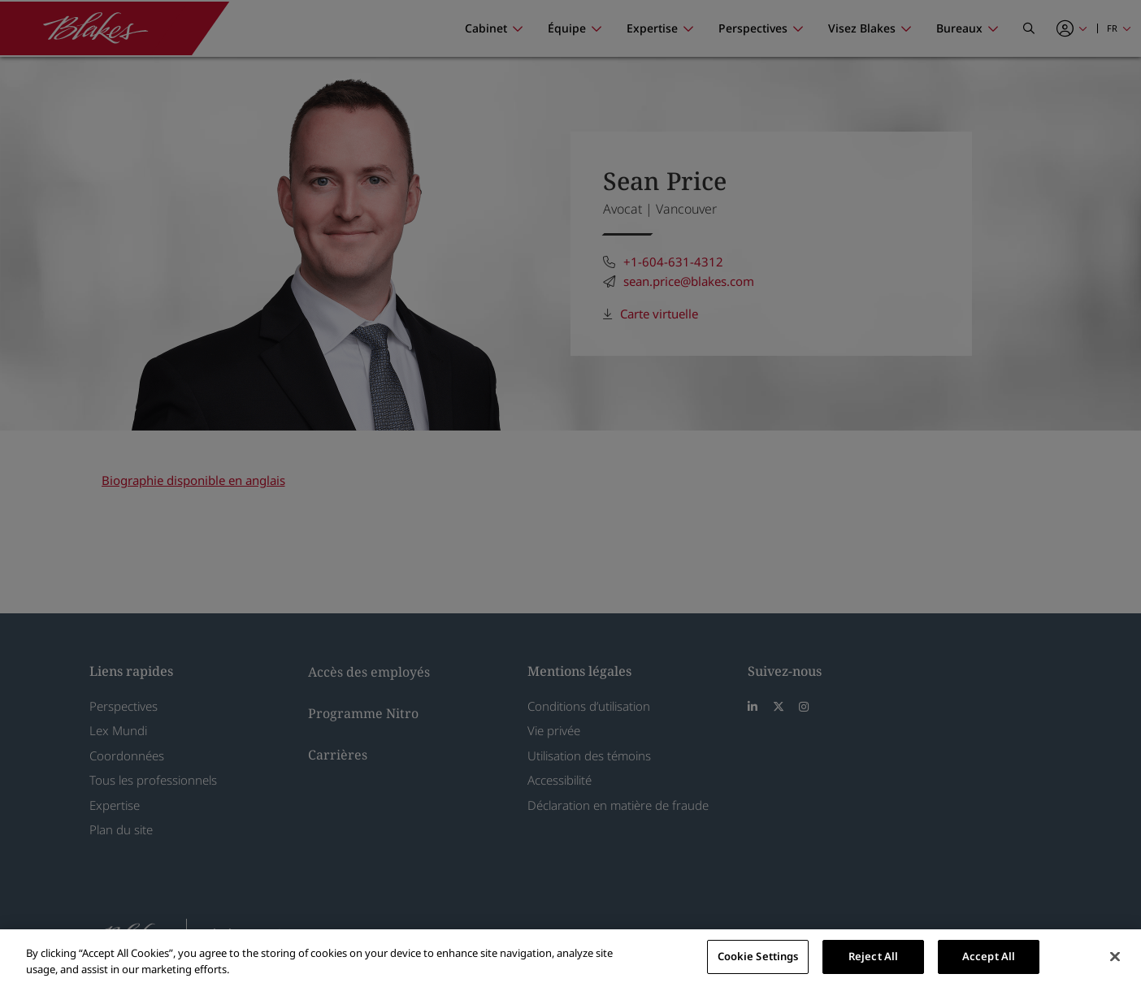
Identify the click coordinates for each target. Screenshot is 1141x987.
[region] (570, 958)
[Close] (1115, 956)
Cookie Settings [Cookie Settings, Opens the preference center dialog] (758, 956)
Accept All (988, 956)
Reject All (873, 956)
